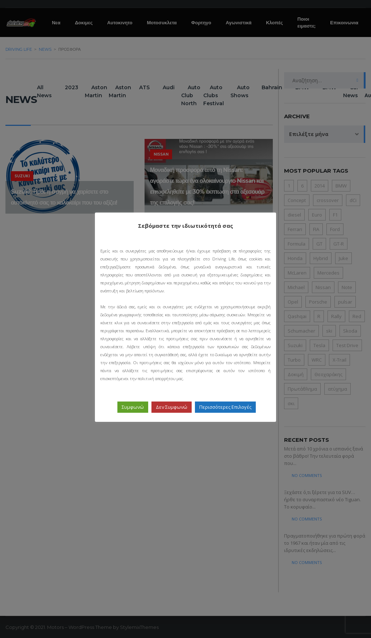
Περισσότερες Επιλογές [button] (225, 407)
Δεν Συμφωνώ (171, 407)
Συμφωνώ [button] (133, 407)
